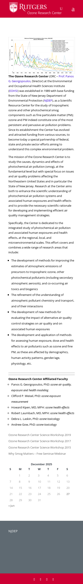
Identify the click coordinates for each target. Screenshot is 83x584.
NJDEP (48, 100)
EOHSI (13, 91)
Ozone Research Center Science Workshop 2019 (39, 435)
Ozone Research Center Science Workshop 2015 (39, 447)
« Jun (11, 506)
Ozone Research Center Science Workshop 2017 (39, 441)
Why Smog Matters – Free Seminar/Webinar (37, 454)
